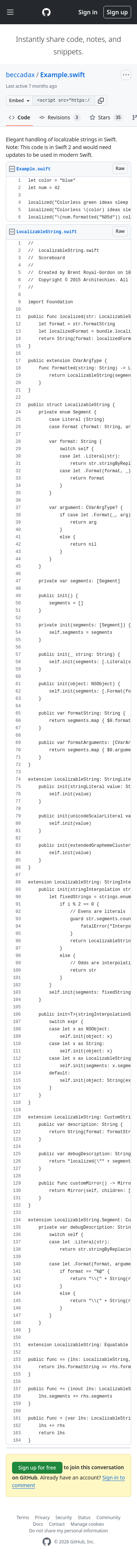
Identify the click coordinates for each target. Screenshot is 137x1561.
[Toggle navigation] (10, 12)
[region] (68, 199)
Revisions (60, 117)
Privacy (42, 1517)
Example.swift (62, 74)
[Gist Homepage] (46, 12)
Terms (22, 1517)
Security (64, 1517)
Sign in (88, 12)
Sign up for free (37, 1467)
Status (84, 1517)
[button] (101, 100)
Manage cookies (87, 1524)
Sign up (117, 12)
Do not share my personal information (68, 1531)
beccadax (20, 74)
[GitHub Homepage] (46, 1541)
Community (108, 1517)
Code (19, 117)
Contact (57, 1524)
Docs (38, 1524)
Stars (106, 117)
